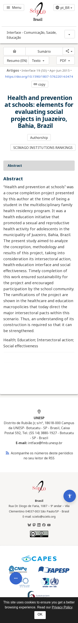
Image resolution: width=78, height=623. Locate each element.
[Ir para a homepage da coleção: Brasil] (33, 13)
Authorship (39, 137)
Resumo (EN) (17, 60)
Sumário (44, 51)
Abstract (15, 165)
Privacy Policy (62, 607)
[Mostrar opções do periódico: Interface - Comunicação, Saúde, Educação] (69, 34)
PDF (63, 60)
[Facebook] (44, 525)
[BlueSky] (29, 525)
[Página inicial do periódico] (14, 51)
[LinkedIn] (39, 525)
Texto (36, 60)
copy (39, 84)
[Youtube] (49, 525)
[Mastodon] (34, 525)
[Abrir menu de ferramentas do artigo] (16, 576)
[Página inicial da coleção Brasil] (39, 492)
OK (40, 614)
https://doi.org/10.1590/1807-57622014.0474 (39, 76)
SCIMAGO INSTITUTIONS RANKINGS (43, 147)
